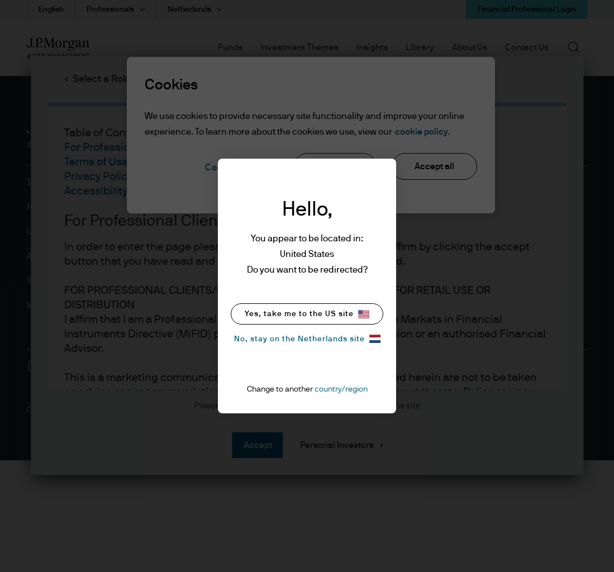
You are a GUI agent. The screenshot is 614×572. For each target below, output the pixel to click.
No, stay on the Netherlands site (307, 339)
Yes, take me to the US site (307, 314)
